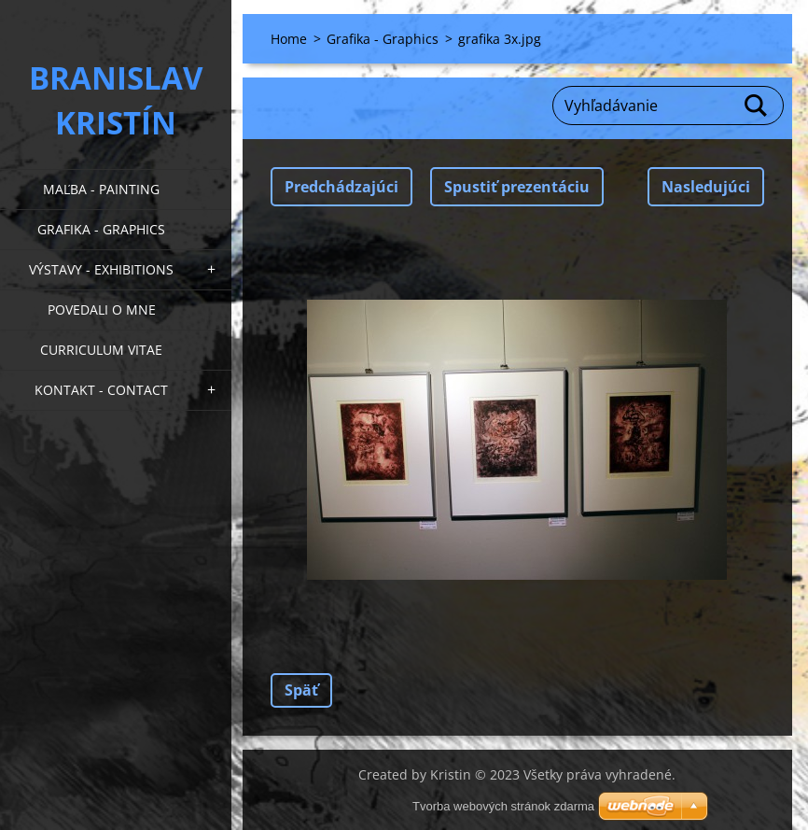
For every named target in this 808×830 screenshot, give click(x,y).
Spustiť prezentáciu (517, 186)
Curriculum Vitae (101, 350)
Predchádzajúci (341, 186)
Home (289, 39)
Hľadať (757, 105)
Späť (301, 690)
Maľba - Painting (101, 189)
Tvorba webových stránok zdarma (503, 806)
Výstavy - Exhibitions (101, 269)
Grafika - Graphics (101, 229)
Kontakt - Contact (101, 390)
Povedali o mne (102, 309)
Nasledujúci (706, 186)
